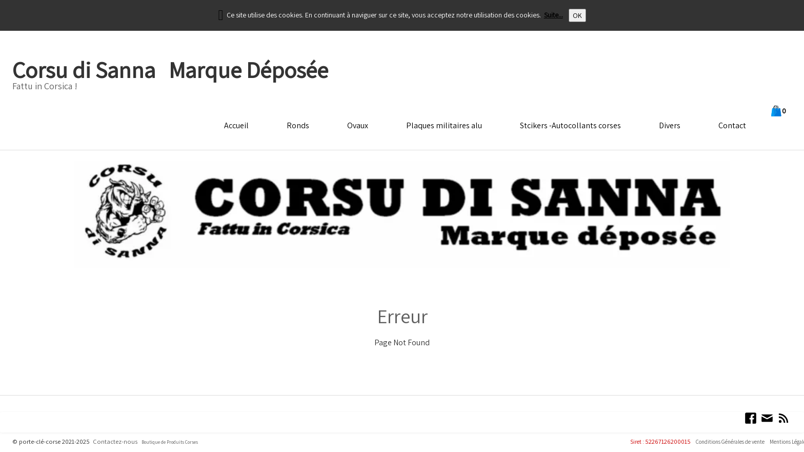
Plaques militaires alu (444, 125)
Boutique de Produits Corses (170, 442)
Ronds (298, 125)
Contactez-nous (115, 441)
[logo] (170, 77)
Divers (669, 125)
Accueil (236, 125)
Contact (732, 125)
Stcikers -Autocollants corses (570, 125)
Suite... (553, 14)
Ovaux (357, 125)
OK (577, 15)
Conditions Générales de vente (730, 441)
